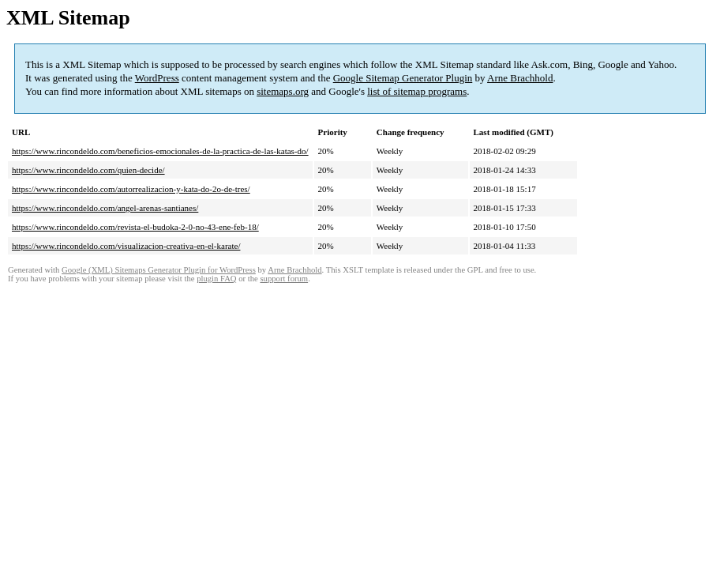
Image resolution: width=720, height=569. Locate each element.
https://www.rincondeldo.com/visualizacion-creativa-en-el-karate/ (126, 246)
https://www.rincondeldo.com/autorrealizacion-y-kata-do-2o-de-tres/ (131, 189)
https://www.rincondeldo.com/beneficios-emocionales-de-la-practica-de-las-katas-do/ (160, 151)
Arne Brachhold (520, 78)
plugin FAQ (216, 278)
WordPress (157, 78)
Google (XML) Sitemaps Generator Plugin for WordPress (159, 270)
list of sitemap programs (417, 91)
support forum (284, 278)
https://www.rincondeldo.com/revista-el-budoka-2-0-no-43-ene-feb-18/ (135, 227)
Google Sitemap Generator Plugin (403, 78)
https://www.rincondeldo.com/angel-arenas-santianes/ (105, 208)
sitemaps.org (283, 91)
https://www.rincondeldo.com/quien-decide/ (88, 170)
